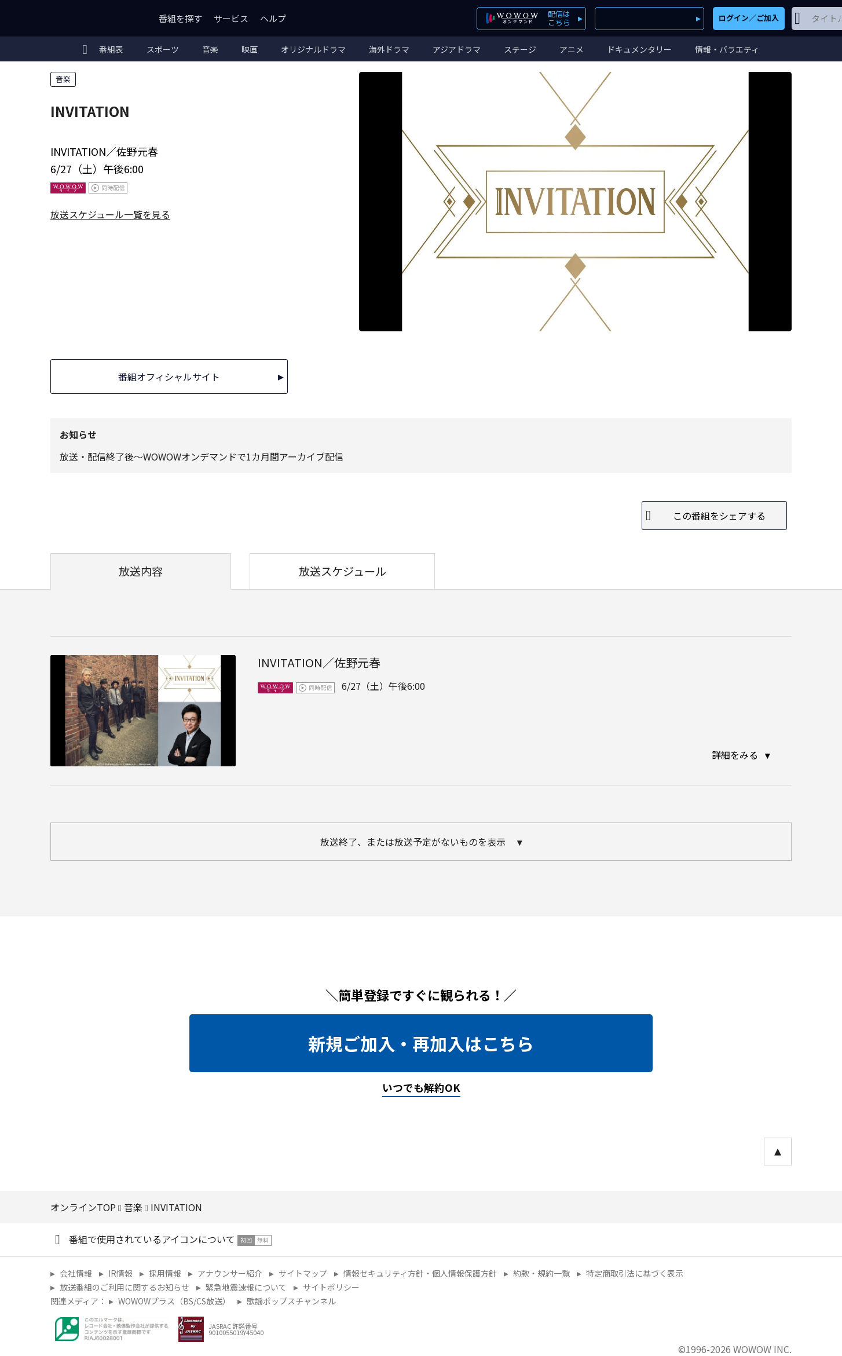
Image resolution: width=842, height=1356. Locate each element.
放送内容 (141, 571)
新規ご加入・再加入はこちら (421, 1043)
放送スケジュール (342, 571)
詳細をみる (736, 755)
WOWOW (92, 18)
